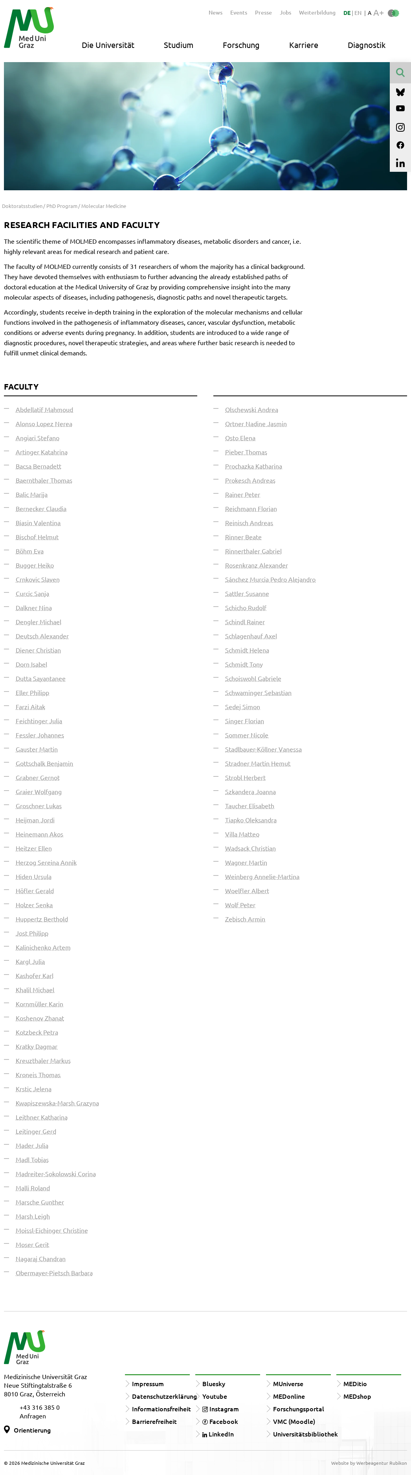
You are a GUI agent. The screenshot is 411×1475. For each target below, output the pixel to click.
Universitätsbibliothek (305, 1433)
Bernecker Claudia (41, 508)
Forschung (241, 45)
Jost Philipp (32, 933)
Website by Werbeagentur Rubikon (369, 1463)
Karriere (303, 45)
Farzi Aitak (30, 706)
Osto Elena (240, 437)
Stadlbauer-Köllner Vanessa (263, 749)
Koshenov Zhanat (40, 1018)
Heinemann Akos (39, 834)
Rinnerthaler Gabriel (253, 551)
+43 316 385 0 (40, 1407)
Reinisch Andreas (249, 522)
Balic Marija (32, 494)
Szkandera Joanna (250, 791)
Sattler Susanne (247, 593)
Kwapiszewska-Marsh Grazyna (57, 1103)
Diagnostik (366, 45)
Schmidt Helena (247, 650)
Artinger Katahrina (42, 452)
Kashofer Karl (34, 975)
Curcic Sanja (32, 593)
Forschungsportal (298, 1408)
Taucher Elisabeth (249, 805)
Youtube (214, 1396)
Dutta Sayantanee (41, 678)
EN (357, 13)
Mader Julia (32, 1145)
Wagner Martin (246, 862)
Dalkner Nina (34, 607)
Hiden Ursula (33, 876)
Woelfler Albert (247, 890)
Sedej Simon (242, 706)
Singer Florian (244, 721)
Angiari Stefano (37, 437)
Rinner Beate (243, 537)
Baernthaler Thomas (44, 480)
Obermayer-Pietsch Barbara (54, 1272)
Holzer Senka (34, 905)
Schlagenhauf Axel (251, 636)
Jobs (285, 12)
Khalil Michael (35, 989)
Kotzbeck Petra (37, 1032)
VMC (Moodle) (294, 1421)
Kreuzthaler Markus (43, 1060)
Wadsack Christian (250, 848)
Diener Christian (38, 650)
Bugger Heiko (35, 565)
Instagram (220, 1408)
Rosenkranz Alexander (256, 565)
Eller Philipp (32, 692)
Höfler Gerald (35, 890)
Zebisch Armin (245, 919)
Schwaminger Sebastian (258, 692)
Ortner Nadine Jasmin (256, 423)
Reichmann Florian (251, 508)
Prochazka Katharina (253, 466)
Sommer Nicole (246, 735)
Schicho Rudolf (245, 607)
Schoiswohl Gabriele (253, 678)
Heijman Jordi (35, 820)
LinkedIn (218, 1433)
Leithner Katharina (42, 1117)
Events (238, 12)
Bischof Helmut (37, 537)
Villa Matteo (242, 834)
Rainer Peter (242, 494)
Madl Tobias (32, 1159)
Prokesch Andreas (250, 480)
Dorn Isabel (31, 664)
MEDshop (357, 1396)
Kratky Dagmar (36, 1046)
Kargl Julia (30, 961)
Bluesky (213, 1383)
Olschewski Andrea (251, 409)
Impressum (148, 1383)
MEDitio (355, 1383)
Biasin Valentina (38, 522)
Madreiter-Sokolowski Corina (56, 1173)
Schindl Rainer (245, 621)
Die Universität (108, 45)
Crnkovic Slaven (38, 579)
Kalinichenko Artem (43, 947)
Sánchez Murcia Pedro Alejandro (270, 579)
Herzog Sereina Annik (46, 862)
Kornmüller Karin (39, 1004)
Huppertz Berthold (42, 919)
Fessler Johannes (40, 735)
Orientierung (32, 1429)
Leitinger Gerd (36, 1131)
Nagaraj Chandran (41, 1258)
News (215, 12)
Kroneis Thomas (38, 1074)
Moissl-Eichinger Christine (52, 1230)
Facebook (220, 1421)
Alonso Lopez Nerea (44, 423)
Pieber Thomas (246, 452)
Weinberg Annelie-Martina (262, 876)
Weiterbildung (317, 12)
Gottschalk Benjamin (44, 763)
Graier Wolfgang (39, 791)
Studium (178, 45)
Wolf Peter (240, 905)
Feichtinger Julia (39, 721)
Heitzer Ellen (34, 848)
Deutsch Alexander (42, 636)
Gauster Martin (37, 749)
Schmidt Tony (244, 664)
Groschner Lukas (39, 805)
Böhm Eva (30, 551)
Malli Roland (33, 1188)
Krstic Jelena (33, 1088)
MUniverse (288, 1383)
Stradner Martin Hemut (257, 763)
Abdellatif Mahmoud (44, 409)
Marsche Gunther (40, 1202)
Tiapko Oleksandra (251, 820)
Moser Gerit (32, 1244)
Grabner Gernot (38, 777)
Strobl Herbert (245, 777)
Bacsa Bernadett (38, 466)
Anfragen (33, 1416)
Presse (263, 12)
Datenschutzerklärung (164, 1396)
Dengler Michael (38, 621)
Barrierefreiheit (154, 1421)
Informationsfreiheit (161, 1408)
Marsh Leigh (33, 1216)
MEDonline (289, 1396)
